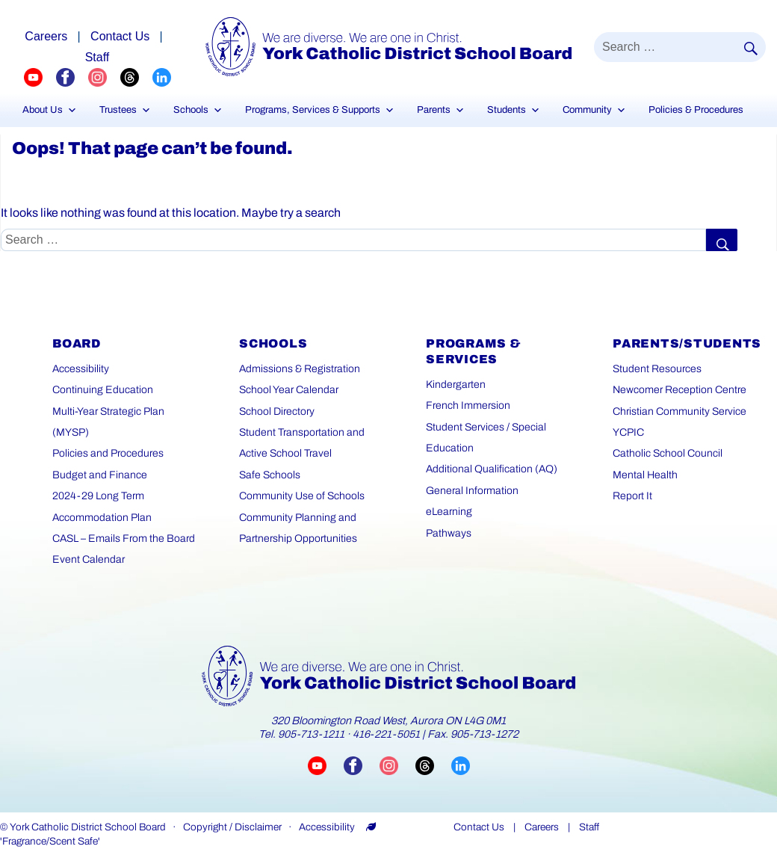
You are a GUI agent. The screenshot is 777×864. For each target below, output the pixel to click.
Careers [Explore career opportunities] (46, 36)
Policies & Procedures (695, 110)
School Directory (277, 411)
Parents (441, 110)
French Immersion (468, 405)
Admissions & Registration (299, 368)
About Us (49, 110)
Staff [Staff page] (97, 57)
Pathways (448, 533)
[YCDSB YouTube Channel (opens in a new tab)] (40, 77)
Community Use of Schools (302, 496)
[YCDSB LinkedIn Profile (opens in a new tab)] (161, 77)
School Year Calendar (288, 389)
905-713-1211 (311, 734)
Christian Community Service (679, 411)
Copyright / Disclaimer (232, 827)
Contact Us (478, 827)
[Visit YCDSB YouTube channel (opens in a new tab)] (326, 765)
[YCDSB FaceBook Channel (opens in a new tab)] (72, 77)
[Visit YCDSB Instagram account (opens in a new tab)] (397, 765)
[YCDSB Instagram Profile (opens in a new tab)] (104, 77)
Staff (589, 827)
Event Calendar (88, 559)
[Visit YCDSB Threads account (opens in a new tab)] (433, 765)
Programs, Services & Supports (319, 110)
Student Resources (657, 368)
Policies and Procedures (108, 453)
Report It (632, 496)
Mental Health (645, 475)
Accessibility (80, 368)
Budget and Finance (99, 475)
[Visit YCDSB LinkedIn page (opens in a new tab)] (460, 765)
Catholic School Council (667, 453)
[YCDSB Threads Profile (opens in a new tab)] (136, 77)
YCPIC (628, 432)
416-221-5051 (386, 734)
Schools (198, 110)
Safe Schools (269, 475)
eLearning (449, 511)
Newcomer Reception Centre (679, 389)
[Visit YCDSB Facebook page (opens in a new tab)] (362, 765)
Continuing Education (102, 389)
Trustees (125, 110)
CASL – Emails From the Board (123, 538)
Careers (541, 827)
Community (594, 110)
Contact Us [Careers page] (119, 36)
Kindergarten (456, 384)
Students (513, 110)
